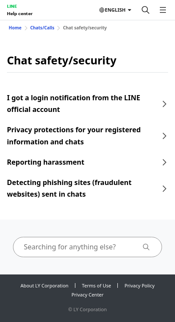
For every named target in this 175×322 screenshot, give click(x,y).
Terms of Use (96, 285)
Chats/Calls (42, 28)
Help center (19, 13)
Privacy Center (87, 294)
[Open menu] (163, 10)
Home (15, 28)
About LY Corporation (44, 285)
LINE (12, 6)
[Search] (145, 10)
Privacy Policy (139, 285)
